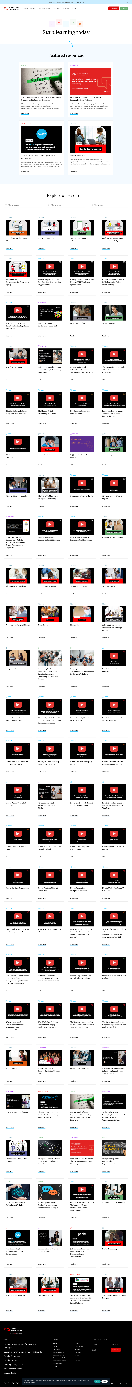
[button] (25, 8)
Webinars (78, 1358)
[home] (11, 8)
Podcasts (78, 1352)
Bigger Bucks (10, 1372)
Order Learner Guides (59, 1358)
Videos (77, 1355)
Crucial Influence (12, 1356)
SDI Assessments (45, 8)
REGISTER (80, 2)
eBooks (77, 1349)
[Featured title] (41, 98)
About (74, 8)
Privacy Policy (57, 1363)
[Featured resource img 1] (41, 81)
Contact (124, 8)
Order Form (114, 8)
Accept (97, 1381)
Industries (78, 1361)
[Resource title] (18, 239)
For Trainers (56, 1349)
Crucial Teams (10, 1360)
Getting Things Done (13, 1364)
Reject (105, 1381)
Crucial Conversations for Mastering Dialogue (21, 1346)
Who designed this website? (119, 1384)
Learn (55, 1346)
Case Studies (79, 1346)
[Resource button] (9, 248)
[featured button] (25, 113)
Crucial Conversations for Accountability (23, 1351)
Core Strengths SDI (59, 1355)
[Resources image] (18, 227)
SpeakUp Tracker (58, 1352)
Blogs (77, 1343)
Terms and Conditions (59, 1361)
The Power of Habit (13, 1368)
